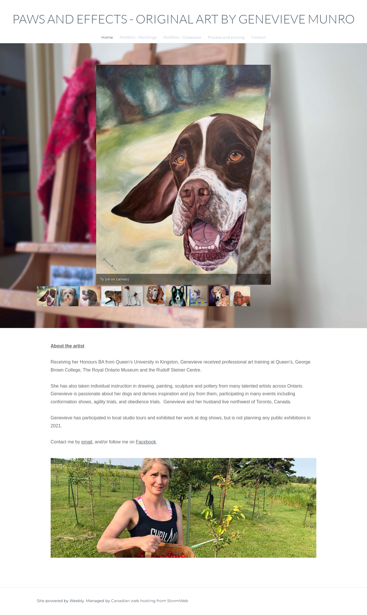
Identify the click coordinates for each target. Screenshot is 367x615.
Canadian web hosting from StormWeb (149, 601)
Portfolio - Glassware (182, 37)
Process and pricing (226, 37)
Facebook (146, 442)
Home (107, 37)
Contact (258, 37)
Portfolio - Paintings (138, 37)
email (87, 442)
